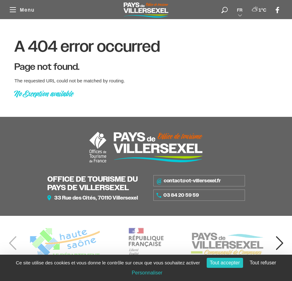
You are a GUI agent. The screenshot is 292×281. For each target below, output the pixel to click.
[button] (279, 243)
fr (239, 10)
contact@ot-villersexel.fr (189, 180)
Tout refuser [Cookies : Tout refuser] (263, 262)
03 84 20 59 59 (178, 195)
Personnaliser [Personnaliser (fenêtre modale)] (147, 272)
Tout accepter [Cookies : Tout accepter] (225, 262)
